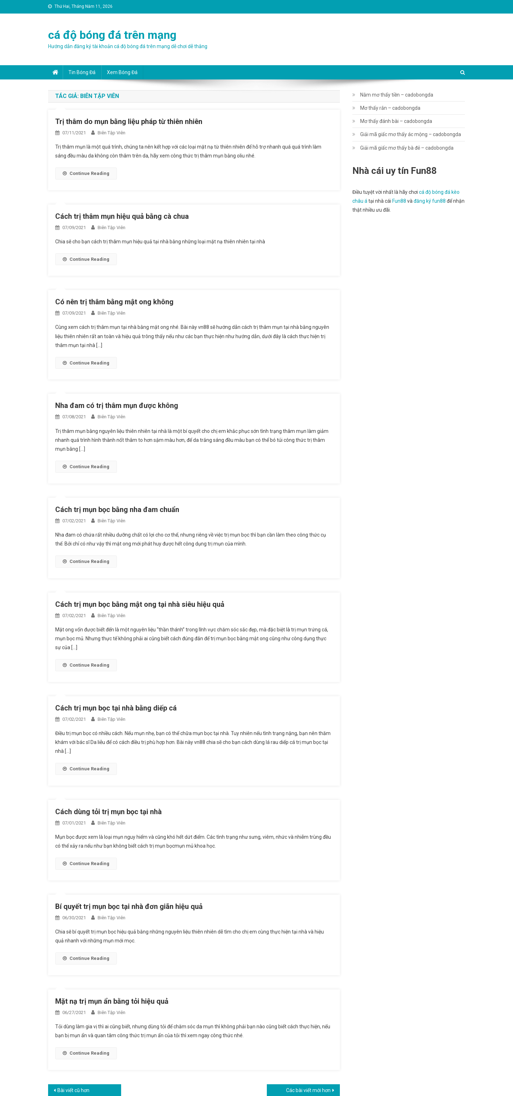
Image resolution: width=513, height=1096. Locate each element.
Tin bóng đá (81, 72)
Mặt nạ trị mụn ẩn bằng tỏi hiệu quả (112, 1001)
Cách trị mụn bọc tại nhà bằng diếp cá (116, 708)
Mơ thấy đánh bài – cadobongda (396, 121)
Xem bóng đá (122, 72)
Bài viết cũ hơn (73, 1090)
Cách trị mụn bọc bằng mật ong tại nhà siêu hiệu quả (139, 604)
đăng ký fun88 (430, 201)
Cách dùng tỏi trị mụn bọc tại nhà (108, 811)
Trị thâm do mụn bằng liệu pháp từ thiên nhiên (128, 121)
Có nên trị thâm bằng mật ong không (114, 302)
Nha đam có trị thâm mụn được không (116, 405)
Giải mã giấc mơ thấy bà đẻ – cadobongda (407, 148)
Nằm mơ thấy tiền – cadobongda (396, 95)
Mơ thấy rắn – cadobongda (390, 108)
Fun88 (399, 201)
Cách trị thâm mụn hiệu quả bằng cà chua (122, 216)
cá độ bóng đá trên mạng (112, 35)
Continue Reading (86, 173)
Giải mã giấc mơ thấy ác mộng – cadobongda (410, 134)
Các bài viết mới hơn (308, 1090)
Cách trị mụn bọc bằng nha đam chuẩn (117, 509)
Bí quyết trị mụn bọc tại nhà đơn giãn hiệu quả (129, 906)
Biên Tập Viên (111, 132)
